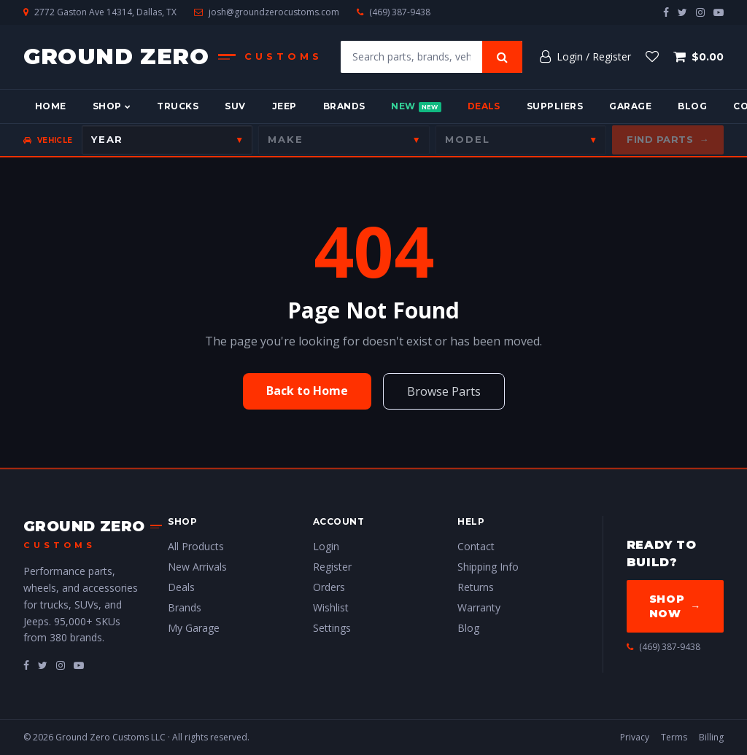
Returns (475, 587)
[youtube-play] (718, 12)
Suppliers (555, 106)
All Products (196, 546)
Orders (329, 587)
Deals (484, 106)
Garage (630, 106)
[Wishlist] (652, 57)
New (416, 106)
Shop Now (675, 606)
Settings (332, 628)
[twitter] (682, 12)
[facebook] (666, 12)
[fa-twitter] (42, 665)
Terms (674, 737)
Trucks (177, 106)
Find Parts (668, 140)
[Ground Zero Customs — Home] (173, 57)
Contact (476, 546)
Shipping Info (488, 567)
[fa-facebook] (26, 665)
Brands (344, 106)
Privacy (634, 737)
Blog (692, 106)
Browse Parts (444, 391)
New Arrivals (197, 567)
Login (326, 546)
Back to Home (307, 391)
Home (50, 106)
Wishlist (331, 607)
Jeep (284, 106)
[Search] (502, 57)
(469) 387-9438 (399, 12)
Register (332, 567)
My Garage (194, 628)
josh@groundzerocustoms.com (274, 12)
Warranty (478, 607)
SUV (235, 106)
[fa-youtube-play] (79, 665)
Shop (112, 106)
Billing (711, 737)
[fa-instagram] (60, 665)
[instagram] (700, 12)
